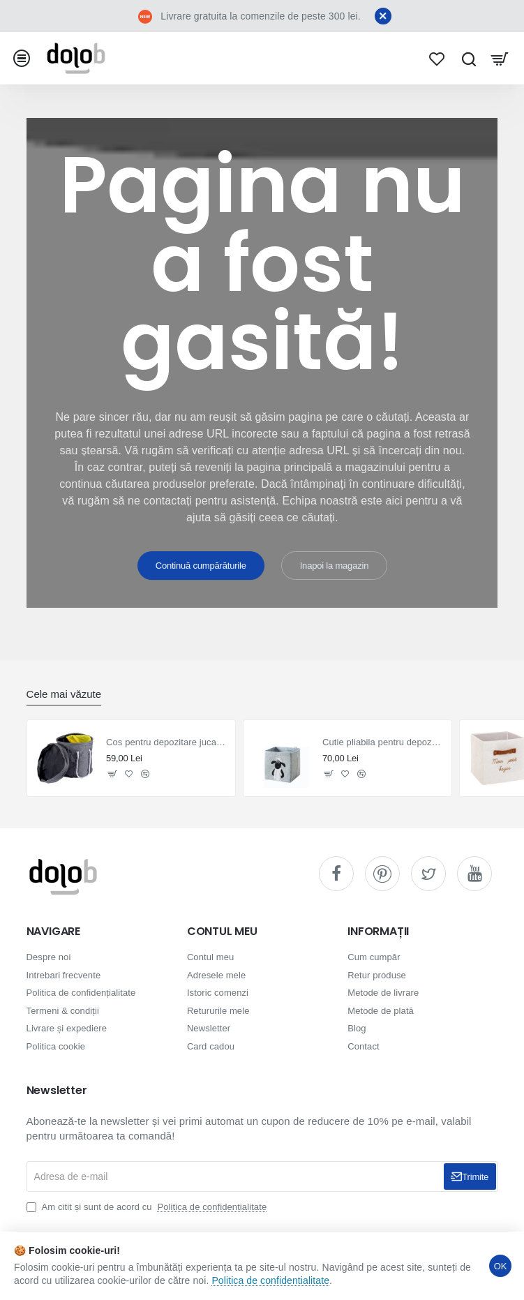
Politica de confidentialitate (270, 1280)
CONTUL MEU (222, 931)
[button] (112, 773)
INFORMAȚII (378, 931)
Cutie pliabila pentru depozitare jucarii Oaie (382, 742)
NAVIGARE (53, 931)
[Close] (383, 16)
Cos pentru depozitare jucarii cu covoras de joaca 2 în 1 (166, 742)
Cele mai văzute (64, 694)
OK (500, 1266)
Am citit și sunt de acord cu (148, 1207)
